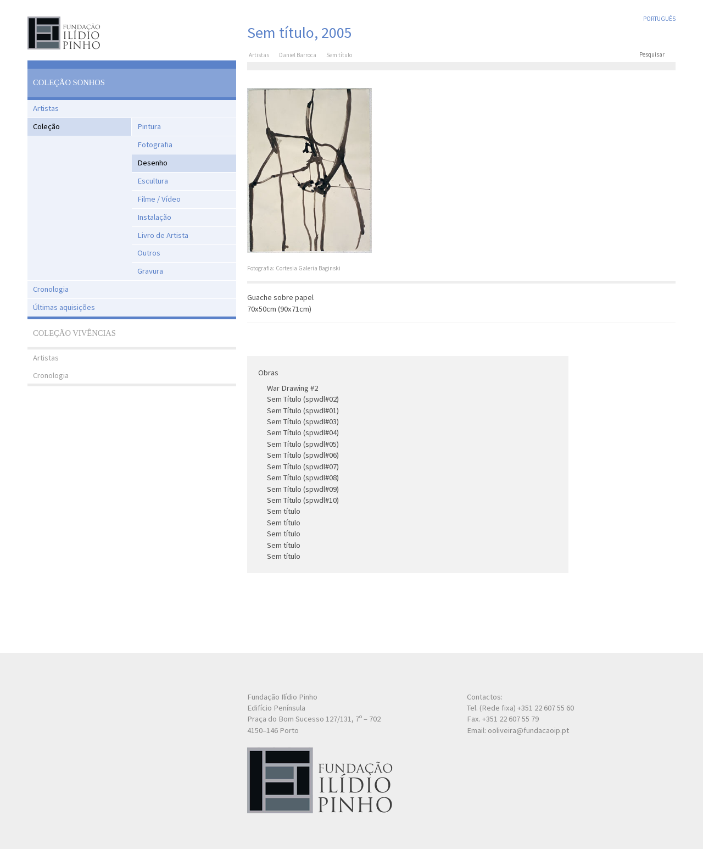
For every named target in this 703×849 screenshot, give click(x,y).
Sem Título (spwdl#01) (303, 410)
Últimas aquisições (64, 307)
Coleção (46, 126)
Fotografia (154, 144)
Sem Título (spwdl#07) (303, 466)
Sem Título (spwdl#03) (303, 421)
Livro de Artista (162, 235)
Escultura (152, 181)
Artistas (46, 108)
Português (659, 19)
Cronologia (51, 289)
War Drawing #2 (292, 388)
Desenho (152, 163)
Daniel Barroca (297, 55)
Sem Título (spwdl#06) (303, 455)
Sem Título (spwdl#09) (303, 489)
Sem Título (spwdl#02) (303, 399)
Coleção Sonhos (69, 82)
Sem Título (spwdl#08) (303, 477)
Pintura (149, 126)
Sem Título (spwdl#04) (303, 432)
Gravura (150, 271)
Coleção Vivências (74, 333)
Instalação (154, 217)
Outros (148, 253)
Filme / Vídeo (159, 199)
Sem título (283, 511)
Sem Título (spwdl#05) (303, 444)
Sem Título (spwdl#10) (303, 500)
